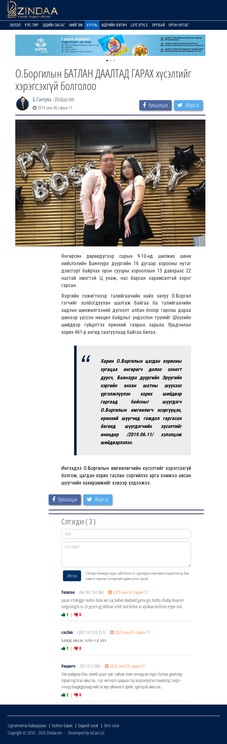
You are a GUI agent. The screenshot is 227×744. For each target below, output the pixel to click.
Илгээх (72, 576)
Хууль (92, 25)
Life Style (139, 25)
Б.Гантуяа (42, 99)
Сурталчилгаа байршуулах (27, 725)
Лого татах (111, 725)
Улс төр (31, 25)
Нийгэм (76, 25)
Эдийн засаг (53, 25)
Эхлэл (15, 25)
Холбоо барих (62, 725)
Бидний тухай (88, 725)
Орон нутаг (179, 25)
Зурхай (158, 25)
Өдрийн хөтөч (114, 25)
